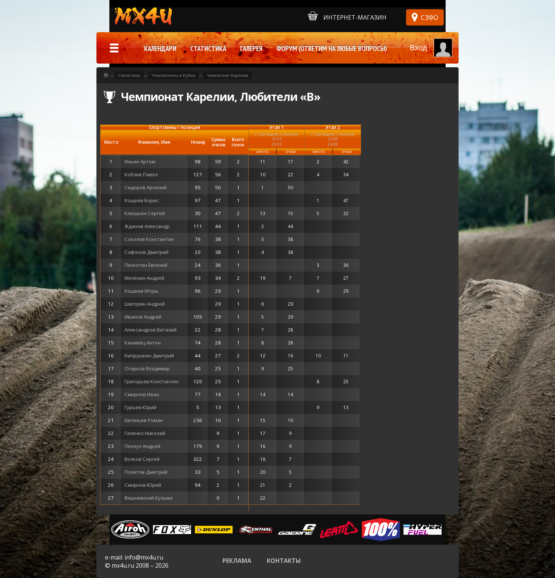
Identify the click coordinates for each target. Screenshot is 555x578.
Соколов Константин (149, 239)
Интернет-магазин (347, 16)
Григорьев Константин (151, 381)
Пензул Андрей (142, 446)
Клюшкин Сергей (145, 213)
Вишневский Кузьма (149, 497)
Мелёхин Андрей (144, 278)
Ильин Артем (140, 161)
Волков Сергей (142, 459)
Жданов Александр (147, 226)
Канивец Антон (143, 342)
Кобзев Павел (141, 174)
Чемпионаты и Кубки (173, 75)
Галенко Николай (145, 433)
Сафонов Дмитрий (146, 252)
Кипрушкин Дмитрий (149, 355)
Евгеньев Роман (144, 420)
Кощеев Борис (142, 200)
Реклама (236, 561)
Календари (160, 48)
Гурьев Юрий (140, 407)
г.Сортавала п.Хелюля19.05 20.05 (276, 138)
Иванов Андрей (143, 316)
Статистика (129, 75)
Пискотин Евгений (146, 265)
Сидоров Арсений (146, 187)
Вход (418, 47)
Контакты (284, 561)
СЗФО (429, 17)
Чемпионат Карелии (227, 75)
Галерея (251, 48)
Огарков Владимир (147, 368)
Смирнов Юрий (143, 485)
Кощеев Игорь (142, 291)
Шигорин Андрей (145, 303)
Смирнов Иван (142, 394)
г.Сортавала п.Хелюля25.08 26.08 (332, 138)
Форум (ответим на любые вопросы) (331, 48)
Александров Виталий (151, 329)
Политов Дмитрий (146, 472)
